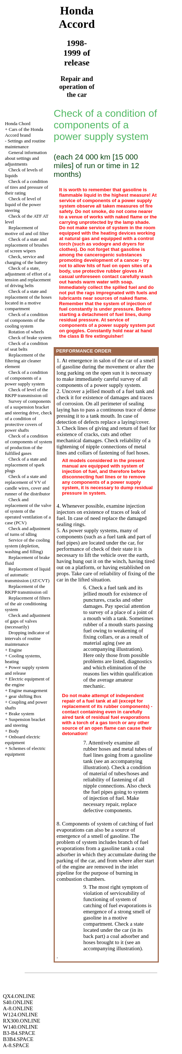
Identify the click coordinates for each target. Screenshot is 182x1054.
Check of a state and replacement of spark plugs (25, 464)
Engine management (28, 690)
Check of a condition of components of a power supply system (26, 378)
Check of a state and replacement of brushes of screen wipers (27, 244)
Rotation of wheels (26, 331)
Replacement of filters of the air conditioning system (27, 603)
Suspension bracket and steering (25, 722)
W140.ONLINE (20, 1027)
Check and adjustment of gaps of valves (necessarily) (27, 621)
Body (14, 731)
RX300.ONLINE (21, 1021)
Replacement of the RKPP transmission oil (26, 589)
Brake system (21, 713)
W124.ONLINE (20, 1014)
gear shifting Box (25, 696)
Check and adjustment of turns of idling (27, 531)
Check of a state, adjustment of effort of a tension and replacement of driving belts (27, 276)
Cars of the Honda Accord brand (24, 132)
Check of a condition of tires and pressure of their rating (26, 187)
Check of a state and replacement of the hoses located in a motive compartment (28, 300)
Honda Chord (17, 123)
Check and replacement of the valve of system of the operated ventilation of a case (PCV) (28, 511)
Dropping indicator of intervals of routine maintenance (27, 638)
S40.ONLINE (18, 1002)
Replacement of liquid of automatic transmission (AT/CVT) (27, 574)
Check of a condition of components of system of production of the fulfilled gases (28, 444)
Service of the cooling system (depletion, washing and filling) (27, 545)
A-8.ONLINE (18, 1008)
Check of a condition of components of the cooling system (26, 320)
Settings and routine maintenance (25, 143)
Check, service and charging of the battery (26, 259)
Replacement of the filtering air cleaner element (25, 360)
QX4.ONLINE (19, 996)
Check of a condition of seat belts (26, 346)
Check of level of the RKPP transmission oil (26, 392)
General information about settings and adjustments (26, 158)
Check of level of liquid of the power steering (23, 204)
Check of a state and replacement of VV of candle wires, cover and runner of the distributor (27, 485)
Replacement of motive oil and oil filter (27, 230)
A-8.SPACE (16, 1045)
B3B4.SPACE (18, 1039)
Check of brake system (29, 337)
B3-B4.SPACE (19, 1033)
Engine (15, 650)
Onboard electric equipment (22, 739)
